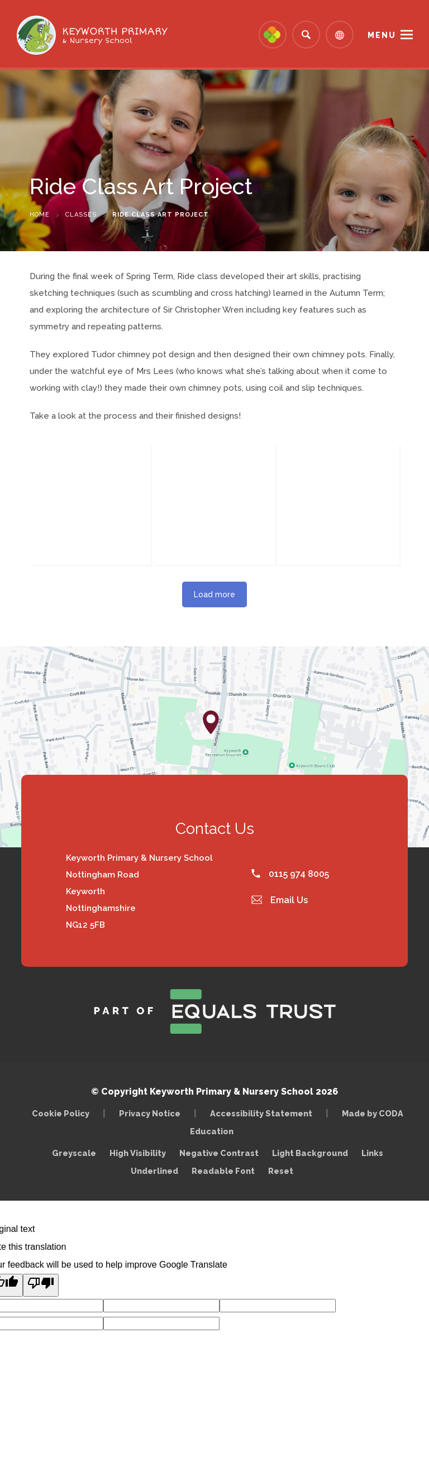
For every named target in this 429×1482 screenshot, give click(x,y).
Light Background (310, 1153)
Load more (214, 594)
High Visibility (137, 1153)
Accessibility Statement (261, 1113)
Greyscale (74, 1153)
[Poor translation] (41, 1285)
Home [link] (40, 214)
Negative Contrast (219, 1153)
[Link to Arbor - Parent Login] (273, 35)
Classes (81, 214)
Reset (280, 1171)
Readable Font (223, 1171)
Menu (382, 35)
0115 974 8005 (290, 874)
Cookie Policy (60, 1113)
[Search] (306, 35)
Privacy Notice (149, 1113)
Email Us (279, 900)
